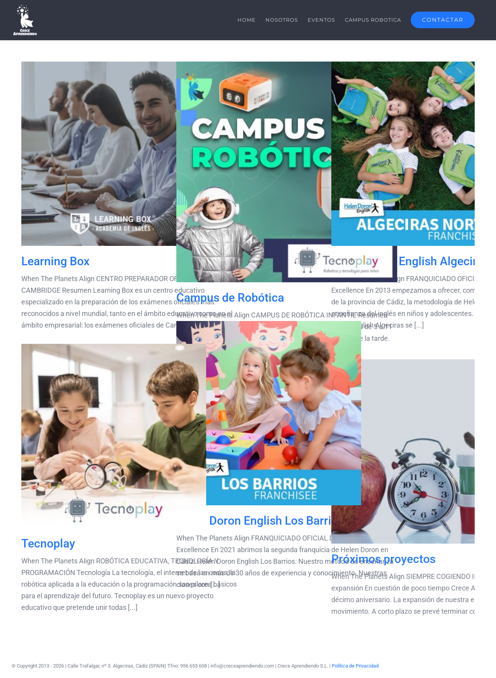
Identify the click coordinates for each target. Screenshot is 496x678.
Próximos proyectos (383, 559)
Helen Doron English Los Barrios (260, 520)
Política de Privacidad (355, 666)
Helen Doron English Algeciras (410, 261)
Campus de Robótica (230, 297)
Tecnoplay (48, 543)
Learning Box (55, 261)
